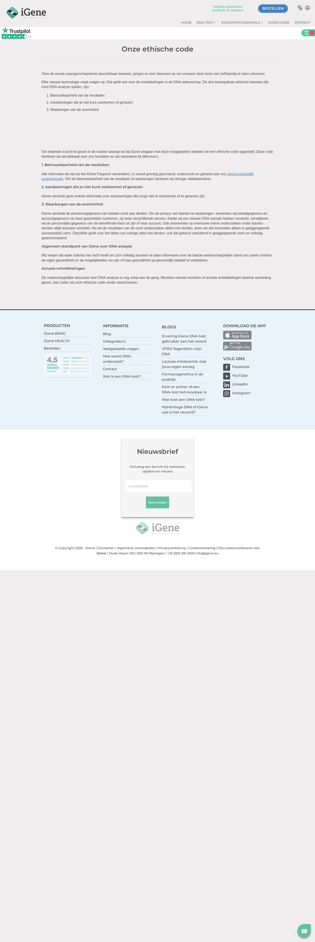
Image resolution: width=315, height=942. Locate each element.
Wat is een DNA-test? (122, 376)
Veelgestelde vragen (121, 349)
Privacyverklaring (172, 548)
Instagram (241, 393)
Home (186, 22)
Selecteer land (310, 7)
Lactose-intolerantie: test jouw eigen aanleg (184, 364)
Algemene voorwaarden (136, 548)
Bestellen (273, 8)
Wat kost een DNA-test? (183, 400)
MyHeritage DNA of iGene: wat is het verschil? (185, 409)
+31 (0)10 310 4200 (181, 553)
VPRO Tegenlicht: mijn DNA (182, 351)
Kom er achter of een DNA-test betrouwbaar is (184, 389)
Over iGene (278, 22)
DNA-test (205, 22)
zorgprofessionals (241, 22)
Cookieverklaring (201, 548)
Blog (107, 334)
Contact (302, 22)
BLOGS (169, 326)
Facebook (241, 367)
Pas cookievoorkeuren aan (239, 548)
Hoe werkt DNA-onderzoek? (117, 359)
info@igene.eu (207, 553)
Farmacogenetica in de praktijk (182, 377)
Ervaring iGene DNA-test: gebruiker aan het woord (184, 338)
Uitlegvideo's (114, 341)
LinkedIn (240, 384)
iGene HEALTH (57, 341)
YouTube (240, 375)
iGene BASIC (55, 333)
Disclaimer (106, 548)
